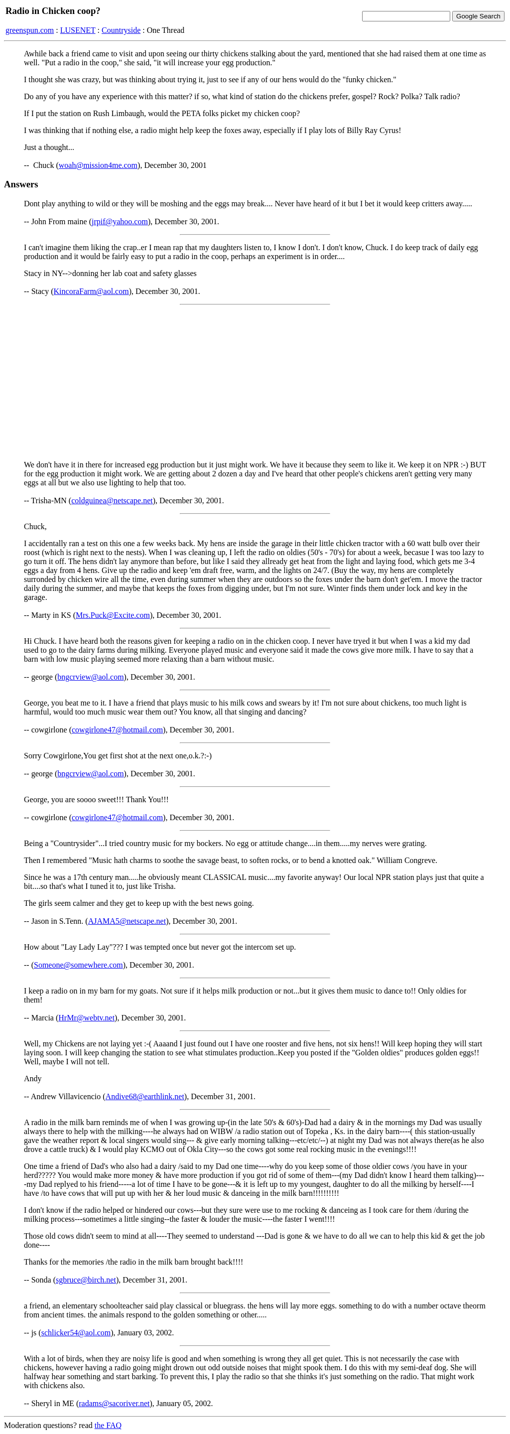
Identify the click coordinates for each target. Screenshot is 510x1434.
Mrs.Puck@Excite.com (113, 615)
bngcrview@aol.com (90, 677)
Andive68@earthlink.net (145, 1096)
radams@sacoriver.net (114, 1403)
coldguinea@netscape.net (112, 500)
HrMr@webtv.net (86, 1017)
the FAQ (108, 1425)
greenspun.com (29, 30)
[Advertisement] (255, 382)
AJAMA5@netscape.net (127, 921)
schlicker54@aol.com (76, 1332)
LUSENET (78, 30)
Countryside (121, 30)
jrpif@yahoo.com (120, 221)
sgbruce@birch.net (86, 1280)
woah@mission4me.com (98, 165)
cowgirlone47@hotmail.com (117, 729)
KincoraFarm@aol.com (91, 291)
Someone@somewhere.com (78, 965)
